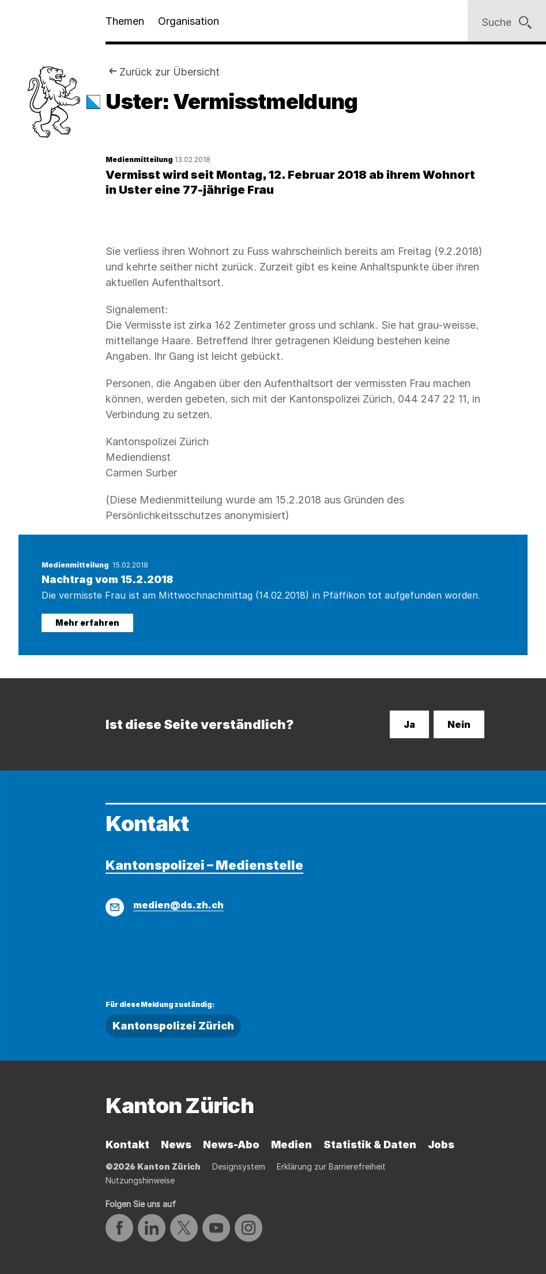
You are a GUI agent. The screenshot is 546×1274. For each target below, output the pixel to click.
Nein (458, 724)
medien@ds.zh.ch (178, 905)
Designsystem (238, 1166)
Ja (409, 724)
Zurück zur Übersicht (169, 72)
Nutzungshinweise (140, 1180)
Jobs (441, 1144)
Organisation (188, 21)
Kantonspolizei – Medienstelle (204, 865)
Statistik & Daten (369, 1144)
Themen (125, 21)
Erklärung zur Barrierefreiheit (331, 1166)
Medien (291, 1144)
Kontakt (127, 1144)
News (176, 1144)
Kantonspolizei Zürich (173, 1026)
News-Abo (231, 1144)
